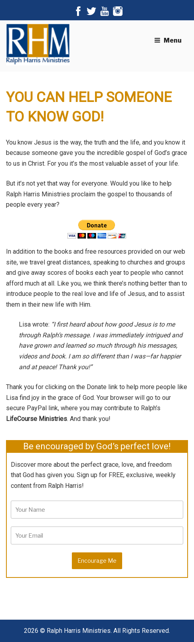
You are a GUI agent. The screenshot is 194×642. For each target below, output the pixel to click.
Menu (168, 40)
